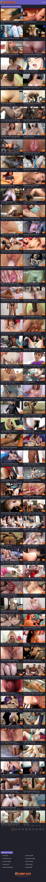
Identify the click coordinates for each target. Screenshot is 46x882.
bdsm (25, 39)
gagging (9, 514)
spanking (19, 547)
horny (32, 252)
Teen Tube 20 (6, 864)
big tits (34, 56)
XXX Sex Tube (29, 864)
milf (32, 154)
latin (14, 105)
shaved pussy (34, 465)
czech (7, 285)
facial (19, 301)
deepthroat (15, 252)
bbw (25, 334)
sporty (14, 661)
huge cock (16, 203)
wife (14, 121)
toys (20, 72)
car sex (25, 72)
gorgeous (37, 514)
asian (25, 219)
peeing (18, 661)
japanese (32, 219)
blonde (25, 203)
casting (11, 416)
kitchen (16, 72)
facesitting (40, 416)
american (3, 776)
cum (2, 72)
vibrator (10, 121)
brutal (6, 88)
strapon (29, 416)
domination (34, 416)
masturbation (34, 203)
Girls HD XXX (29, 867)
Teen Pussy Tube (7, 858)
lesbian (33, 72)
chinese (29, 645)
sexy (10, 170)
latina (6, 105)
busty (37, 334)
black (3, 39)
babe (3, 350)
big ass (30, 56)
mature (10, 645)
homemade (17, 792)
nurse (35, 154)
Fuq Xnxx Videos (7, 861)
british (25, 154)
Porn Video (5, 855)
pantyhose (15, 645)
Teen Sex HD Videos (8, 867)
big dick (17, 170)
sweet (37, 219)
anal (25, 170)
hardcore (42, 514)
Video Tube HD (29, 855)
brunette (38, 56)
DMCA (23, 880)
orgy (36, 825)
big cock (3, 170)
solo (39, 203)
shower (9, 661)
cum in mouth (7, 72)
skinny (39, 465)
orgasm (33, 88)
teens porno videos (30, 858)
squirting (37, 88)
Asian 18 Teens (29, 861)
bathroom (26, 612)
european (7, 743)
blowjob (32, 334)
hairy (19, 416)
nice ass (10, 105)
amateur (25, 56)
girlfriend (29, 547)
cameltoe (10, 56)
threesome (15, 596)
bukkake (18, 219)
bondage (6, 547)
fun (14, 285)
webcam (36, 645)
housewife (18, 121)
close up (3, 285)
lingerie (36, 530)
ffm (17, 825)
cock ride (29, 432)
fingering (34, 367)
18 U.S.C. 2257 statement (23, 878)
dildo (3, 23)
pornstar (14, 514)
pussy (15, 236)
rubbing (16, 367)
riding (40, 432)
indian (6, 121)
